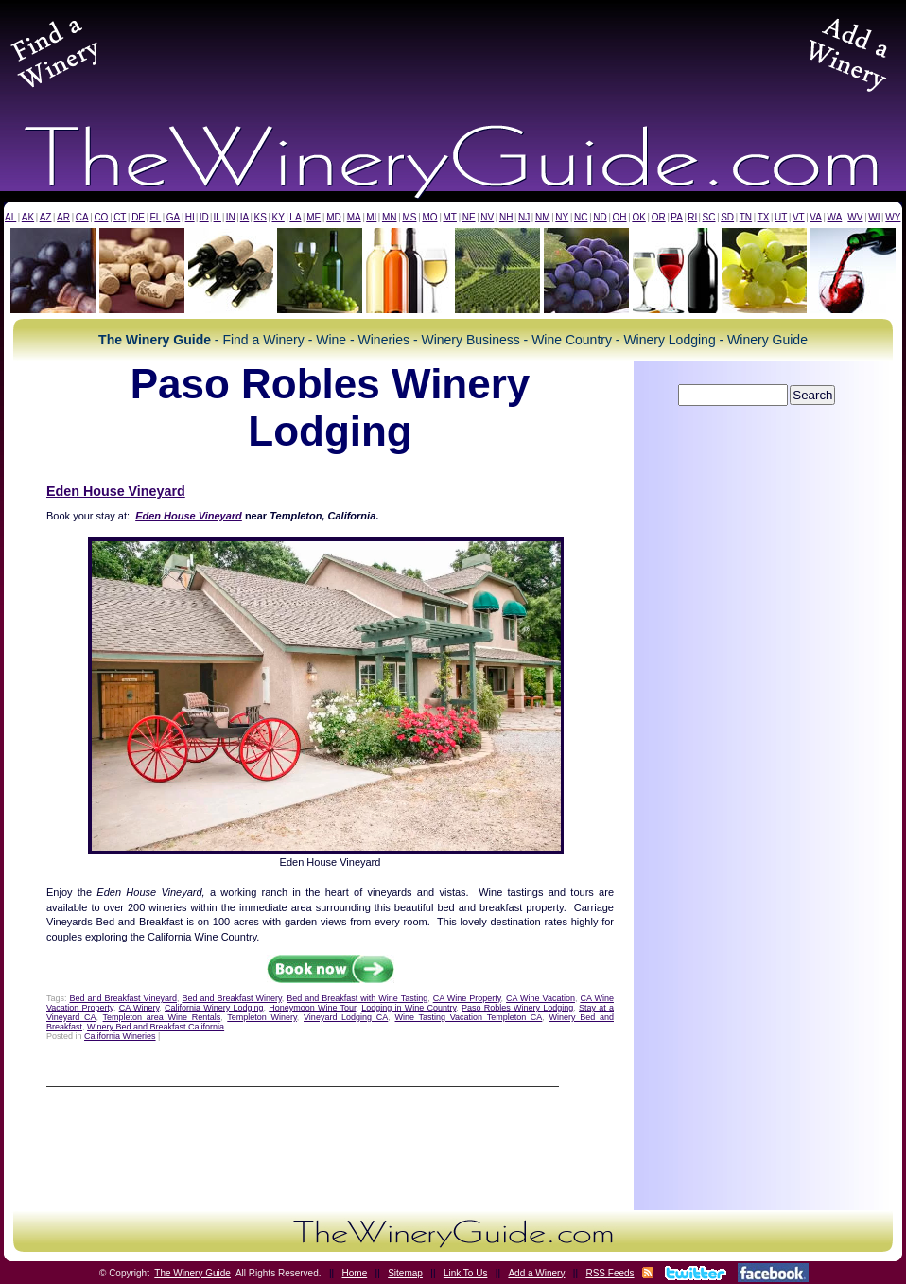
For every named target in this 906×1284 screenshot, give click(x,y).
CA (82, 217)
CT (119, 217)
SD (727, 217)
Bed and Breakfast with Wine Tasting (357, 998)
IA (244, 217)
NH (506, 217)
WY (892, 217)
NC (580, 217)
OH (620, 217)
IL (217, 217)
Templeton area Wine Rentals (162, 1017)
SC (709, 217)
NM (542, 217)
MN (389, 217)
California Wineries (120, 1036)
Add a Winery (536, 1273)
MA (354, 217)
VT (799, 217)
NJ (524, 217)
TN (746, 217)
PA (677, 217)
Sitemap (405, 1273)
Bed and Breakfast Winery (231, 998)
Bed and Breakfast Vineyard (123, 998)
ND (599, 217)
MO (429, 217)
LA (295, 217)
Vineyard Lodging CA (346, 1017)
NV (487, 217)
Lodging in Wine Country (408, 1007)
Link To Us (466, 1273)
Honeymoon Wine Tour (312, 1007)
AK (28, 217)
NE (469, 217)
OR (659, 217)
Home (355, 1273)
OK (638, 217)
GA (173, 217)
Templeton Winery (262, 1017)
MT (449, 217)
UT (781, 217)
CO (101, 217)
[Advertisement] (453, 51)
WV (854, 217)
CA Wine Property (467, 998)
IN (230, 217)
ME (313, 217)
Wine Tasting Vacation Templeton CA (469, 1017)
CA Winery (139, 1007)
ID (204, 217)
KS (260, 217)
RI (692, 217)
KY (277, 217)
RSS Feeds (609, 1273)
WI (874, 217)
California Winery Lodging (214, 1007)
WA (835, 217)
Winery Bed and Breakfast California (155, 1026)
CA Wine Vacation (540, 998)
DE (138, 217)
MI (371, 217)
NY (561, 217)
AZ (46, 217)
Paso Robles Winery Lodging (517, 1007)
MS (409, 217)
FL (156, 217)
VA (816, 217)
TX (764, 217)
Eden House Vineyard (115, 491)
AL (10, 217)
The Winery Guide (192, 1273)
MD (333, 217)
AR (63, 217)
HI (190, 217)
